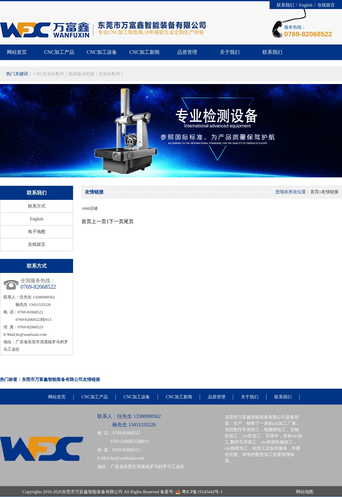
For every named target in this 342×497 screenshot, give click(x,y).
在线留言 (326, 5)
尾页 (129, 221)
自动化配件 (110, 74)
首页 (314, 192)
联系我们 (286, 5)
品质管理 (187, 52)
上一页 (98, 221)
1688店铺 (89, 208)
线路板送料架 (82, 74)
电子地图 (36, 231)
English (306, 5)
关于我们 (230, 52)
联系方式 (36, 206)
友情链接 (330, 192)
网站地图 (304, 492)
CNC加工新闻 (144, 52)
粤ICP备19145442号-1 (203, 492)
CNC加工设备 (102, 52)
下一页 (116, 221)
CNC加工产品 (59, 52)
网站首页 (17, 52)
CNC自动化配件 (50, 74)
